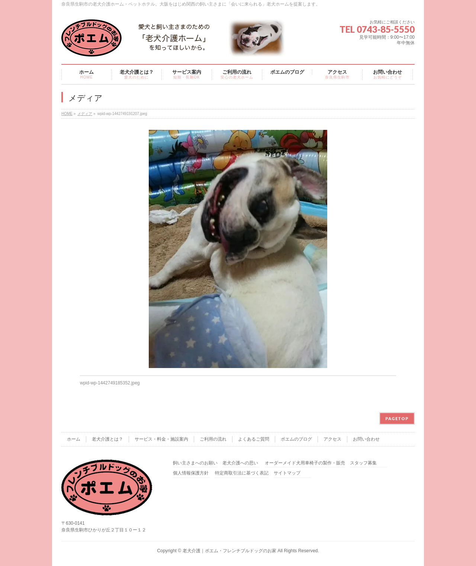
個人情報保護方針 (191, 473)
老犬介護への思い (240, 463)
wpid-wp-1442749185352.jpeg (110, 383)
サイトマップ (287, 473)
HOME (67, 114)
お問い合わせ (366, 439)
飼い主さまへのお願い (195, 463)
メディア (84, 114)
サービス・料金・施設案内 (161, 439)
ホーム (73, 439)
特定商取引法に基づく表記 (241, 473)
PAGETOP (397, 418)
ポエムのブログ (296, 439)
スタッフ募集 (363, 463)
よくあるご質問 (253, 439)
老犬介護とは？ (107, 439)
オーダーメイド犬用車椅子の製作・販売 (305, 463)
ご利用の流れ (213, 439)
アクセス (332, 439)
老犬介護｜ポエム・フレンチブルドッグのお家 (229, 550)
